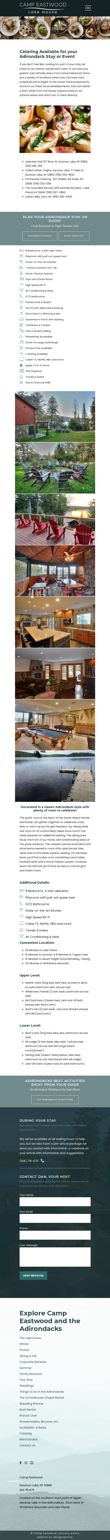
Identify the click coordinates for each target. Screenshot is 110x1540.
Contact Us (27, 1445)
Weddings (27, 1386)
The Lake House (30, 1338)
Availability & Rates (33, 1428)
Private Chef (28, 1416)
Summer (25, 1368)
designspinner (63, 1537)
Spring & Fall (28, 1356)
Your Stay (26, 1380)
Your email (55, 1216)
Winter (24, 1344)
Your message (55, 1255)
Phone (55, 1233)
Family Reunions (31, 1374)
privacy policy (69, 1533)
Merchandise (29, 1439)
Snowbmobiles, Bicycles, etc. (39, 1422)
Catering (26, 1433)
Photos (24, 1350)
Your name (55, 1199)
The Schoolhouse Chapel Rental (42, 1398)
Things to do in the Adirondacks (42, 1392)
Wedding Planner (32, 1404)
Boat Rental (28, 1410)
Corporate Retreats (33, 1362)
